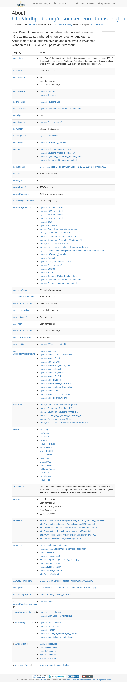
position (18, 142)
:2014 (46, 222)
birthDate (18, 71)
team (16, 149)
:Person (44, 433)
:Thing (44, 429)
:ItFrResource (48, 651)
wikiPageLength (21, 194)
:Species (45, 480)
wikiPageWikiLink (22, 207)
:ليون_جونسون (50, 556)
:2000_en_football (51, 207)
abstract (18, 58)
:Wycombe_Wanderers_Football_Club (60, 108)
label (16, 499)
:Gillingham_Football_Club (55, 149)
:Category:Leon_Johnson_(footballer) (63, 549)
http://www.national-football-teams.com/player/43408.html (65, 531)
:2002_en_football (51, 211)
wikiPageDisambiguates (25, 604)
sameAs (18, 545)
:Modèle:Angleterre (52, 372)
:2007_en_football (51, 215)
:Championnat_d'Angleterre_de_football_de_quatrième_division (72, 251)
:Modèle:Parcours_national (55, 394)
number (18, 129)
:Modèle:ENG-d (50, 376)
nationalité (20, 317)
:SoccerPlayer (47, 444)
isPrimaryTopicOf (22, 594)
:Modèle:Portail (50, 362)
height (17, 115)
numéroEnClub (22, 337)
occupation (19, 136)
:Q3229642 (47, 552)
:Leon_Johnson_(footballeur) (56, 616)
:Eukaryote (46, 476)
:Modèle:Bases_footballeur (55, 383)
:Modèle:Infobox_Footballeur (56, 387)
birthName (19, 77)
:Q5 (44, 458)
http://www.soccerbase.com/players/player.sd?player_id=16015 (68, 535)
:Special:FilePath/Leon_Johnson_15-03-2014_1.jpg (68, 587)
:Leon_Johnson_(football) (55, 594)
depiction (18, 587)
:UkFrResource (48, 644)
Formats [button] (60, 3)
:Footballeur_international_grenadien (60, 229)
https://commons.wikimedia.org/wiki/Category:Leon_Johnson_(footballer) (72, 520)
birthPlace (19, 91)
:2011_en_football (51, 218)
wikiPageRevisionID (23, 201)
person (32, 24)
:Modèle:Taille (49, 390)
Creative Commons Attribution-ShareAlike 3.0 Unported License (88, 680)
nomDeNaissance (23, 330)
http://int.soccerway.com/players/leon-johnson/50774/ (63, 538)
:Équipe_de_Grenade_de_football (58, 160)
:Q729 (45, 462)
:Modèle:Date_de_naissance (56, 354)
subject (17, 404)
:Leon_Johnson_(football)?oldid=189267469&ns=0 (66, 581)
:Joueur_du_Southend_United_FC (59, 236)
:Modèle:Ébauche (51, 369)
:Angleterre (48, 225)
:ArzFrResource (48, 647)
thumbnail (19, 167)
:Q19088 (46, 451)
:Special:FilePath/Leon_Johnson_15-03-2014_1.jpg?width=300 (73, 167)
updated (18, 173)
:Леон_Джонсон (51, 570)
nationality (19, 122)
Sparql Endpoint (106, 3)
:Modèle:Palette (50, 358)
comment (18, 487)
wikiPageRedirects (25, 612)
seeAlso (18, 520)
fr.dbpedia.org (97, 24)
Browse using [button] (41, 3)
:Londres (47, 91)
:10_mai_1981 (50, 626)
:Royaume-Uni (50, 102)
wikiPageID (19, 187)
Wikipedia (43, 680)
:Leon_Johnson (50, 563)
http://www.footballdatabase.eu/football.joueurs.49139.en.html (67, 524)
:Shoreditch (48, 95)
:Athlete (44, 440)
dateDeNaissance (23, 303)
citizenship (19, 102)
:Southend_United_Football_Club (58, 153)
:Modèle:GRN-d (50, 380)
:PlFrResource (48, 654)
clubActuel (20, 290)
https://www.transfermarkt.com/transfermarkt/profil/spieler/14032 (68, 527)
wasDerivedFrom (22, 581)
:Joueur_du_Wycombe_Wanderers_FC (61, 240)
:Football (47, 258)
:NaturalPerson (47, 469)
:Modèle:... (48, 351)
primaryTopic (22, 665)
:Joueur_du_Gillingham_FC (56, 233)
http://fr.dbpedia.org (63, 24)
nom (17, 324)
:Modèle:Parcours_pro (53, 398)
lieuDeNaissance (23, 310)
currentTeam (20, 108)
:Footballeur (48, 136)
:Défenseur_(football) (53, 142)
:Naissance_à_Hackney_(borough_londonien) (64, 247)
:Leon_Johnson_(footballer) (53, 545)
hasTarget (20, 644)
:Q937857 (47, 465)
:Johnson (47, 601)
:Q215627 (47, 454)
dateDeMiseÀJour (23, 297)
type (16, 429)
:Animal (44, 473)
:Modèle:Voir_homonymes (55, 365)
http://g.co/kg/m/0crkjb (49, 574)
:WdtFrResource (49, 658)
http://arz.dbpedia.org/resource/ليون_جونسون (59, 559)
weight (17, 180)
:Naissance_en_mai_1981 (55, 243)
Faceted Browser (85, 3)
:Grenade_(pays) (51, 122)
